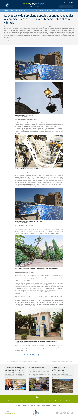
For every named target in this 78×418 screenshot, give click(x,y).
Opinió (25, 10)
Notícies (11, 10)
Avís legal (18, 405)
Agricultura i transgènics (13, 400)
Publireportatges (18, 10)
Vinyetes (52, 10)
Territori (68, 400)
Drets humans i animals (34, 400)
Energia (43, 400)
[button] (25, 355)
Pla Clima (38, 300)
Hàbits (46, 10)
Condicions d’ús (25, 405)
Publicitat (55, 405)
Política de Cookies (46, 405)
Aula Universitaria (39, 10)
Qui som (60, 405)
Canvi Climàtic (24, 400)
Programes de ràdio (60, 10)
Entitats (6, 10)
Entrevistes (31, 10)
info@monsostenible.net (10, 413)
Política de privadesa (35, 405)
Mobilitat (49, 400)
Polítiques (56, 400)
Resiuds (62, 400)
